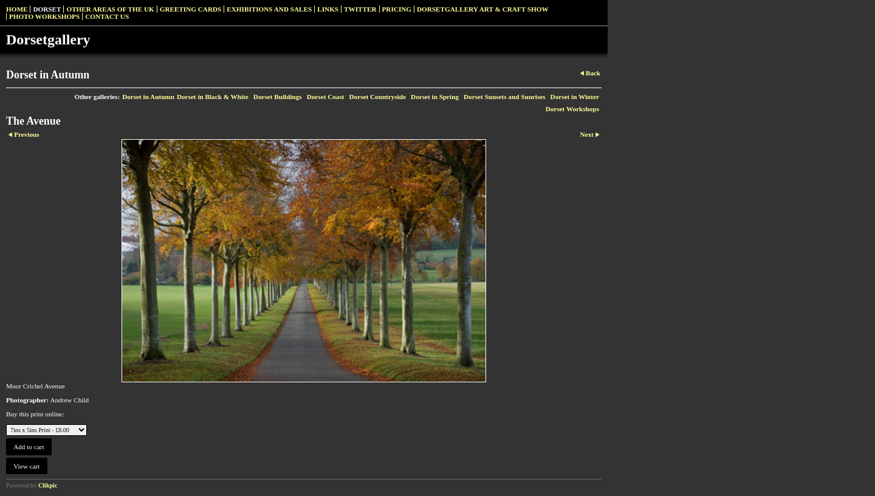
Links (327, 9)
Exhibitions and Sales (269, 9)
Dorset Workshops (572, 108)
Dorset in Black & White (213, 96)
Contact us (107, 16)
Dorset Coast (326, 96)
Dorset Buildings (277, 96)
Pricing (396, 9)
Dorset (47, 9)
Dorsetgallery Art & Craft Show (483, 9)
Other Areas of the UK (110, 9)
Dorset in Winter (575, 96)
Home (16, 9)
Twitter (360, 9)
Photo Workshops (44, 16)
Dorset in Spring (435, 96)
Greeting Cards (191, 9)
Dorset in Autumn (148, 96)
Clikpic (47, 485)
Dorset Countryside (378, 96)
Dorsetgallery (48, 39)
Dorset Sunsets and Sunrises (505, 96)
